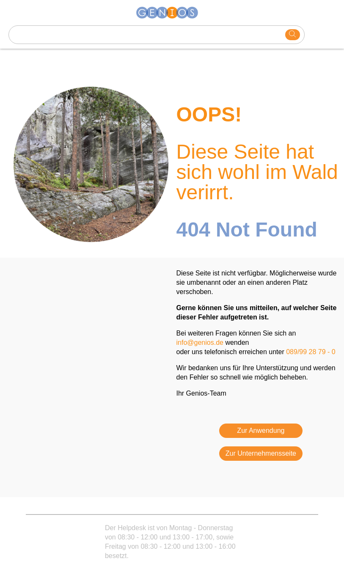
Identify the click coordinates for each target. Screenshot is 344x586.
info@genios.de (199, 342)
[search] (292, 34)
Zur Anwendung (260, 430)
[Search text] (147, 35)
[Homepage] (172, 13)
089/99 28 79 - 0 (311, 351)
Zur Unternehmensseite (261, 453)
